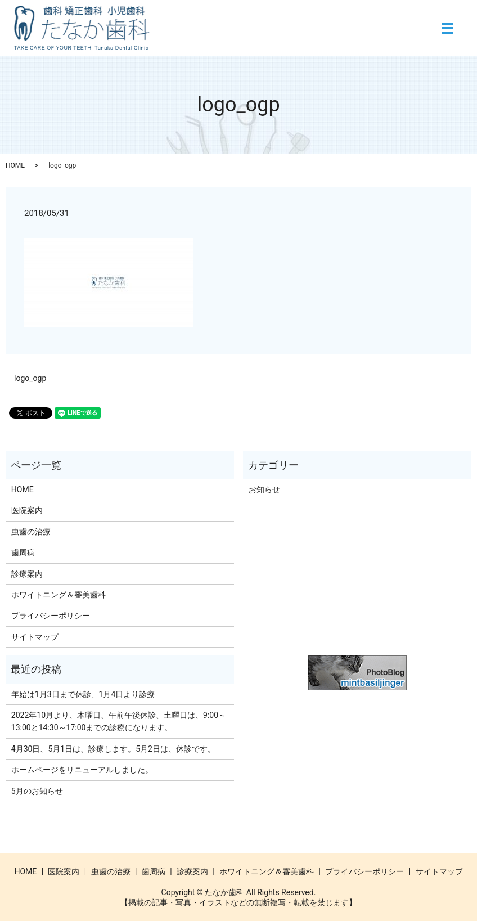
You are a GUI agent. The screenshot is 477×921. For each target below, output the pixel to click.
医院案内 (27, 510)
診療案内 (27, 573)
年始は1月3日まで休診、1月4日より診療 (83, 694)
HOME (15, 165)
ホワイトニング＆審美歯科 (58, 594)
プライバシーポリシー (50, 615)
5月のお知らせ (37, 791)
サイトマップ (34, 636)
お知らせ (264, 489)
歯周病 (23, 552)
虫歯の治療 (31, 531)
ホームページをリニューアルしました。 (82, 769)
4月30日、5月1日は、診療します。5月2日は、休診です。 (113, 748)
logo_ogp (30, 378)
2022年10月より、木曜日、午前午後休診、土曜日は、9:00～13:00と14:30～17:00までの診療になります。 (118, 721)
